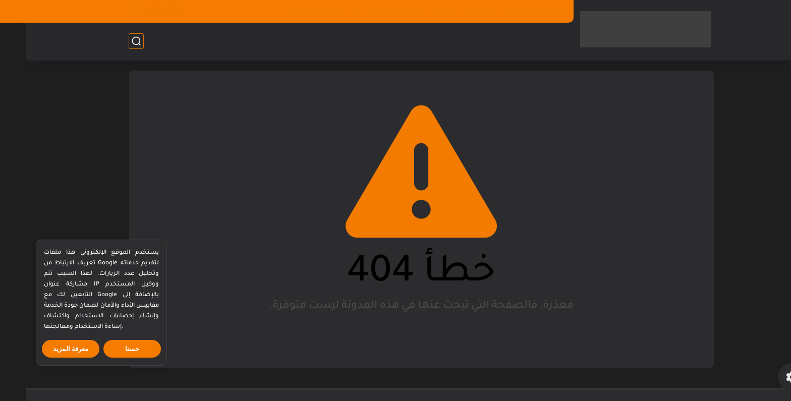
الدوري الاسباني (356, 40)
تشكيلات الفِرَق (173, 40)
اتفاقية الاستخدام (368, 11)
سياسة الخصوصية (508, 11)
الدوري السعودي (422, 40)
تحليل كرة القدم (111, 40)
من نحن (419, 11)
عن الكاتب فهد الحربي (297, 11)
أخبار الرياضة (298, 40)
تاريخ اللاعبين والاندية (499, 40)
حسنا (106, 349)
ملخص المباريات (238, 40)
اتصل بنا (455, 11)
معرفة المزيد (45, 349)
